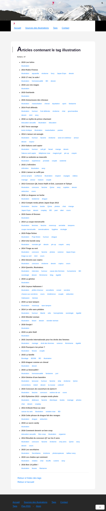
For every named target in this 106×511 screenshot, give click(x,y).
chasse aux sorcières (29, 294)
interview (35, 271)
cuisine (56, 461)
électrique (53, 400)
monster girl (36, 244)
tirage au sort (26, 256)
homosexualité (37, 81)
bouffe (48, 461)
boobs (42, 206)
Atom (38, 506)
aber (62, 210)
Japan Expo (61, 73)
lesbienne (35, 199)
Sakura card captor (28, 153)
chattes (34, 461)
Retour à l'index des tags (29, 478)
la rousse (51, 385)
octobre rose (50, 411)
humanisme (71, 271)
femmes (35, 225)
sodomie (63, 161)
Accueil (17, 28)
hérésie (35, 298)
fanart (50, 149)
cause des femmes (57, 271)
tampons (71, 225)
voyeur (31, 142)
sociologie (25, 275)
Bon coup (42, 434)
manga (58, 149)
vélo (49, 313)
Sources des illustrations (37, 28)
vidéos (75, 176)
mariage (24, 180)
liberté (42, 313)
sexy (36, 115)
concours (35, 187)
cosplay (44, 210)
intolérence (51, 294)
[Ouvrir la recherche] (102, 3)
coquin (74, 153)
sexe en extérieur (64, 138)
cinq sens (62, 442)
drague (44, 199)
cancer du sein (27, 411)
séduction (25, 191)
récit (30, 115)
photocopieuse (58, 453)
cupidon (66, 187)
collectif (61, 385)
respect (58, 176)
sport (64, 104)
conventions (26, 385)
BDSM (33, 358)
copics (61, 263)
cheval (47, 104)
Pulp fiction (36, 237)
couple (54, 161)
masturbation (37, 104)
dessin (71, 73)
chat (63, 111)
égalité (58, 275)
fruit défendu (45, 111)
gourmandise (73, 111)
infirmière (25, 168)
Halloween (25, 298)
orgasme (62, 434)
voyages (66, 176)
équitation (56, 104)
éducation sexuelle (28, 123)
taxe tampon (46, 305)
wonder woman (52, 321)
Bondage (24, 358)
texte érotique (26, 130)
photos (57, 206)
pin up (66, 153)
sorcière (67, 290)
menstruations (43, 229)
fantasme (72, 104)
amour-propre (26, 176)
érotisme (45, 73)
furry (52, 73)
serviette (62, 225)
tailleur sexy (71, 453)
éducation (52, 123)
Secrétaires (36, 453)
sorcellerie (50, 290)
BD (47, 81)
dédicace (35, 400)
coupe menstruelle (28, 229)
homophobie (58, 313)
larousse (35, 381)
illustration (25, 66)
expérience (36, 161)
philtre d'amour (37, 290)
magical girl (57, 153)
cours (33, 191)
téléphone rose (44, 153)
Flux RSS (26, 506)
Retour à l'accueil (26, 482)
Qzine (52, 187)
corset (58, 290)
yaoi (56, 210)
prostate (46, 161)
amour (76, 138)
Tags (55, 28)
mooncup (52, 225)
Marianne (43, 468)
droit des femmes (47, 343)
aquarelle (35, 73)
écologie (63, 229)
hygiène (55, 229)
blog (51, 275)
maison (40, 180)
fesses (34, 351)
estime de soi (55, 392)
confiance (38, 176)
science (60, 252)
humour (35, 111)
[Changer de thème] (100, 507)
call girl (43, 149)
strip (59, 381)
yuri (56, 373)
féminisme (43, 275)
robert (35, 385)
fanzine (43, 138)
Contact (65, 28)
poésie (60, 130)
